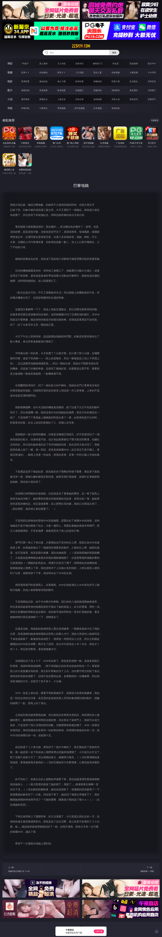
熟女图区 (134, 90)
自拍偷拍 (43, 72)
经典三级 (116, 81)
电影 (10, 81)
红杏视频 (98, 108)
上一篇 (24, 869)
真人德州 (43, 63)
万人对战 (61, 63)
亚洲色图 (43, 90)
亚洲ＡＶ (25, 72)
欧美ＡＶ (61, 72)
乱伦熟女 (134, 81)
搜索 (114, 52)
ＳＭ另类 (152, 72)
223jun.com (81, 46)
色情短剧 (116, 108)
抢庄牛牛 (152, 63)
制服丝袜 (98, 81)
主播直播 (134, 72)
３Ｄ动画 (79, 72)
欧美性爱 (79, 81)
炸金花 (116, 63)
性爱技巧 (152, 99)
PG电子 (25, 63)
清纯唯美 (116, 90)
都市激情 (25, 99)
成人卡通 (61, 81)
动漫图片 (79, 90)
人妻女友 (61, 99)
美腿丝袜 (98, 90)
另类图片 (152, 90)
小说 (10, 99)
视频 (10, 72)
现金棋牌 (134, 63)
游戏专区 (79, 63)
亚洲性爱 (25, 81)
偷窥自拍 (25, 90)
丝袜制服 (116, 72)
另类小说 (116, 99)
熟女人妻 (98, 72)
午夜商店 (43, 108)
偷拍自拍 (43, 81)
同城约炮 (25, 108)
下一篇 (138, 869)
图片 (10, 90)
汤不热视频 (79, 108)
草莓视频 (61, 108)
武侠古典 (79, 99)
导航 (10, 108)
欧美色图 (61, 90)
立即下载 (98, 931)
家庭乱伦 (43, 99)
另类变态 (152, 81)
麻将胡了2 (97, 63)
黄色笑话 (134, 99)
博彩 (10, 63)
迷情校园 (98, 99)
